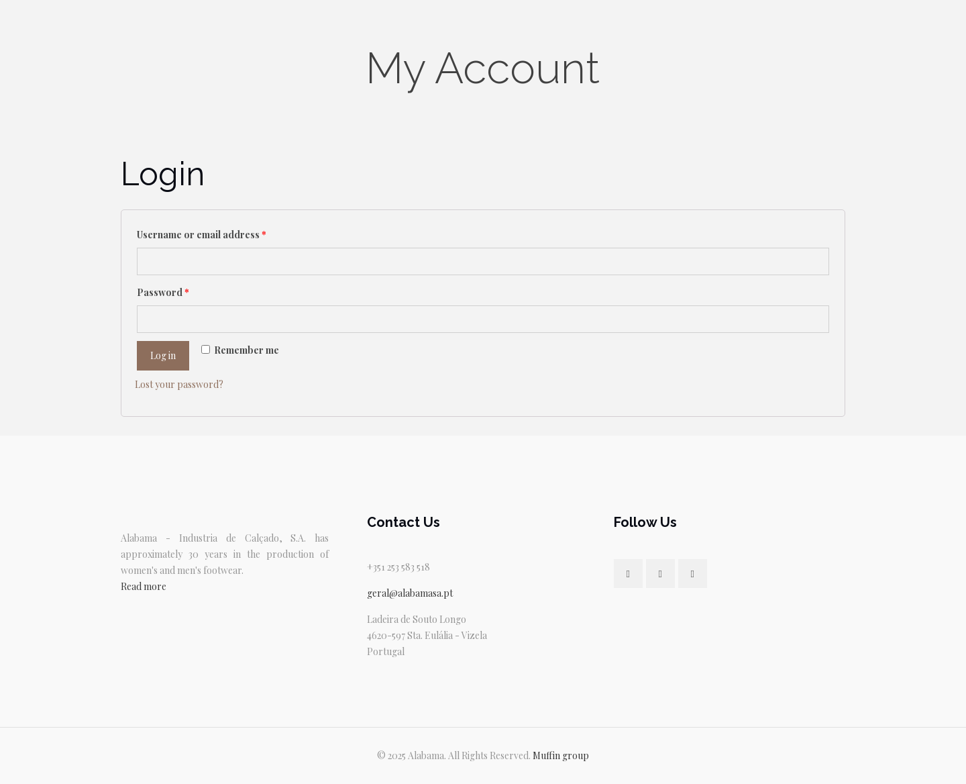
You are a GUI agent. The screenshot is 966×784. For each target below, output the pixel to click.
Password (163, 292)
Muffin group (561, 755)
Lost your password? (179, 384)
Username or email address (201, 234)
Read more (143, 586)
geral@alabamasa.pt (410, 593)
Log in (163, 355)
